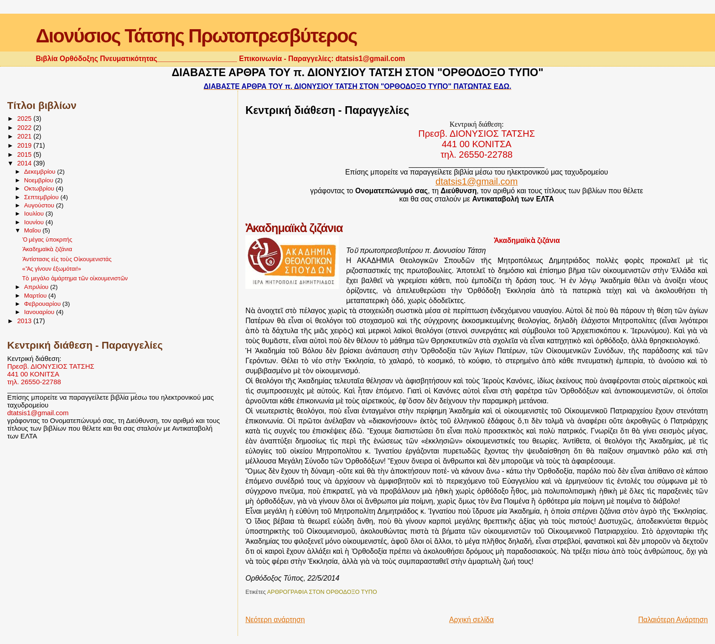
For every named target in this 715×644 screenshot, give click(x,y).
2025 (25, 118)
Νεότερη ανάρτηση (275, 619)
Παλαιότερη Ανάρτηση (673, 619)
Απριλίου (37, 286)
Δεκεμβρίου (40, 171)
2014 (25, 163)
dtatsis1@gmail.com (38, 413)
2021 (25, 136)
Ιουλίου (35, 213)
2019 (25, 145)
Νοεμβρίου (39, 180)
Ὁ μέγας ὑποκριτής (47, 239)
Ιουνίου (35, 222)
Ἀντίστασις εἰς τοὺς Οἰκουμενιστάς (67, 259)
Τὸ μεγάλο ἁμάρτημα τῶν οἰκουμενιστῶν (75, 278)
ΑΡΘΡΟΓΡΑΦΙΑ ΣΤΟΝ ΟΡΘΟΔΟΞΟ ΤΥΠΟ (322, 592)
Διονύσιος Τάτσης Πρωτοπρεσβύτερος (196, 35)
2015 (25, 154)
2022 (25, 127)
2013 (25, 321)
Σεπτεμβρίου (42, 197)
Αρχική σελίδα (471, 619)
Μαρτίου (36, 295)
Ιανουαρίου (40, 312)
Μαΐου (33, 230)
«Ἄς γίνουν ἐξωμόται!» (51, 268)
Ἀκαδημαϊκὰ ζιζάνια (47, 249)
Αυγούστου (40, 205)
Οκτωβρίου (40, 188)
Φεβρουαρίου (43, 303)
